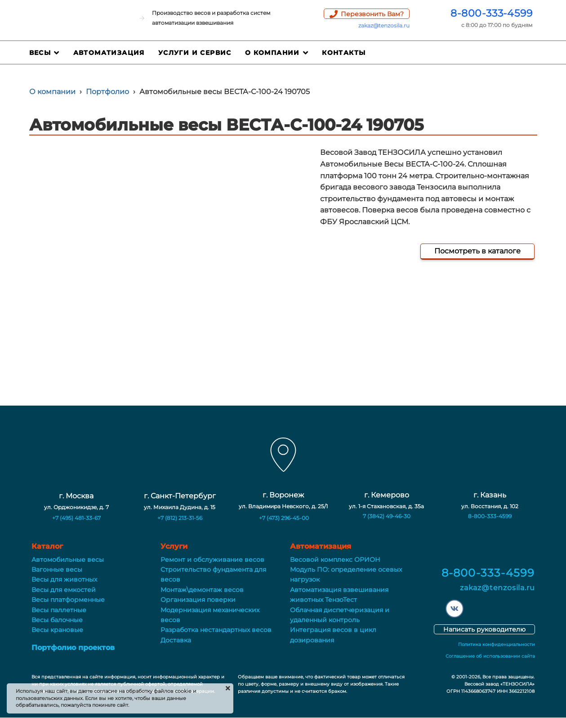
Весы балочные (57, 620)
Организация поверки (198, 600)
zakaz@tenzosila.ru (384, 25)
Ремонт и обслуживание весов (212, 559)
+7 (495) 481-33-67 (76, 518)
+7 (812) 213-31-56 (179, 518)
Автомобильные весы (67, 559)
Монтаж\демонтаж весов (202, 590)
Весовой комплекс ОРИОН (335, 559)
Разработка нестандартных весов (216, 630)
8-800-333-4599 (491, 13)
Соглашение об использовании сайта (490, 656)
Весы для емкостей (63, 590)
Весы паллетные (58, 610)
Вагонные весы (56, 569)
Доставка (175, 640)
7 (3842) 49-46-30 (386, 516)
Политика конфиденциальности (496, 644)
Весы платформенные (68, 600)
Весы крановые (57, 630)
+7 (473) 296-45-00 (284, 518)
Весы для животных (64, 579)
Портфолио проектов (73, 647)
